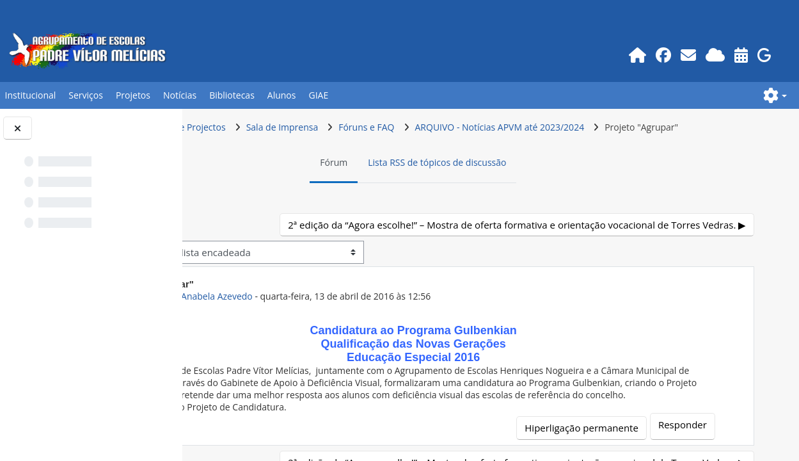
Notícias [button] (179, 95)
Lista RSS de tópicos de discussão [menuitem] (508, 187)
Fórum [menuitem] (404, 187)
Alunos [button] (281, 95)
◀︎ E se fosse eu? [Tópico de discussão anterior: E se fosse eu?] (256, 249)
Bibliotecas (232, 95)
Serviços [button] (85, 95)
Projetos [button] (133, 95)
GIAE (318, 95)
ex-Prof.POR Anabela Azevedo (331, 344)
